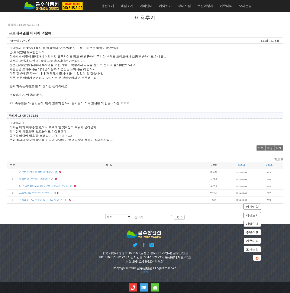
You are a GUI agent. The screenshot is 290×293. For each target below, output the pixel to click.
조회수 (269, 165)
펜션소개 (107, 6)
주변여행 (252, 232)
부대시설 (184, 6)
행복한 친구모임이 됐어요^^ (35, 179)
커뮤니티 (226, 6)
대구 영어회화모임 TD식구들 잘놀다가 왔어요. (44, 186)
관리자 (144, 272)
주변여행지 (205, 6)
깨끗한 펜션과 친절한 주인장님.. (36, 172)
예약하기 (165, 6)
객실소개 (126, 6)
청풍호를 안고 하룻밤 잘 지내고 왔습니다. (41, 200)
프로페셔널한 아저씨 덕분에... (35, 193)
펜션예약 (252, 206)
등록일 (241, 165)
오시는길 (245, 6)
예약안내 (146, 6)
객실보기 (252, 215)
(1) (56, 172)
